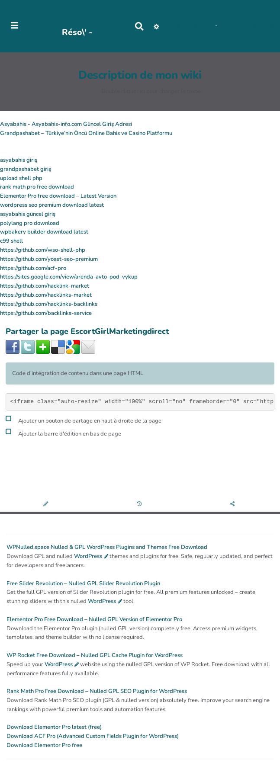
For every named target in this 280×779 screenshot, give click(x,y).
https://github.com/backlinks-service (46, 313)
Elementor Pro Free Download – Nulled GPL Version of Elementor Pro (94, 619)
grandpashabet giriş (25, 169)
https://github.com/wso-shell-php (42, 250)
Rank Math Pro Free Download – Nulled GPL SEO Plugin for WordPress (96, 691)
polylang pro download (29, 223)
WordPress (88, 556)
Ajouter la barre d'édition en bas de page (63, 433)
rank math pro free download (37, 187)
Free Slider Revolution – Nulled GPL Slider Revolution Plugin (83, 583)
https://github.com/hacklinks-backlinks (48, 304)
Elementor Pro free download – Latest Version (58, 196)
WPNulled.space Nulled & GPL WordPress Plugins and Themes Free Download (106, 547)
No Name (176, 26)
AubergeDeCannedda (247, 26)
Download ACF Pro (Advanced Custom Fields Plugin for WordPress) (92, 736)
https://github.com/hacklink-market (44, 286)
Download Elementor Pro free (44, 745)
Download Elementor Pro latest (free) (54, 727)
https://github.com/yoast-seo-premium (49, 259)
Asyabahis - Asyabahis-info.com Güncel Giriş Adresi (66, 124)
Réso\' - (77, 32)
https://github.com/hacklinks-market (46, 295)
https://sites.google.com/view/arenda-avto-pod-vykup (69, 277)
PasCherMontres (77, 47)
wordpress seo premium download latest (52, 205)
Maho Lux (202, 26)
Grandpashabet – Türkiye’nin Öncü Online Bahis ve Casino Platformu (86, 133)
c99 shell (11, 241)
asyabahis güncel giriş (27, 214)
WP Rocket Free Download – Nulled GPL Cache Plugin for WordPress (94, 655)
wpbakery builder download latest (44, 232)
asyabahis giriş (18, 160)
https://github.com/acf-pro (33, 268)
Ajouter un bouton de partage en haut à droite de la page (83, 420)
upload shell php (21, 178)
